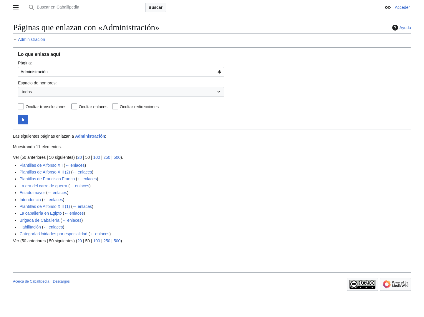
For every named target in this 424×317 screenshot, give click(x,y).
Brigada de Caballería (39, 220)
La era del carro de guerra (43, 185)
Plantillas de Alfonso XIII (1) (44, 206)
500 (117, 157)
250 (106, 157)
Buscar (156, 7)
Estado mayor (32, 192)
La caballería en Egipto (40, 213)
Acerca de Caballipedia (31, 281)
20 (79, 157)
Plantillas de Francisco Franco (47, 178)
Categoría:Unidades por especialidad (53, 233)
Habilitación (30, 227)
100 (96, 157)
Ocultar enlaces (93, 106)
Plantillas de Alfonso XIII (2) (44, 172)
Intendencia (30, 199)
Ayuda (401, 28)
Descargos (61, 281)
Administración (31, 39)
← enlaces (75, 165)
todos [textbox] (27, 91)
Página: (25, 63)
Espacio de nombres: (37, 83)
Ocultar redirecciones (139, 106)
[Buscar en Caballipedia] (85, 7)
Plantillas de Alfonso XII (40, 165)
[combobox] (121, 71)
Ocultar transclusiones (46, 106)
